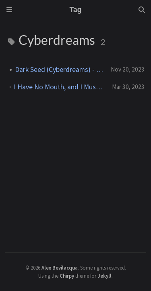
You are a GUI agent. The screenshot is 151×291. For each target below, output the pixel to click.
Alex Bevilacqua (59, 267)
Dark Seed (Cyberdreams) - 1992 (59, 69)
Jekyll (104, 275)
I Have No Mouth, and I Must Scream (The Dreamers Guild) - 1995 (59, 86)
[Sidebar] (9, 9)
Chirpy (67, 275)
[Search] (141, 9)
